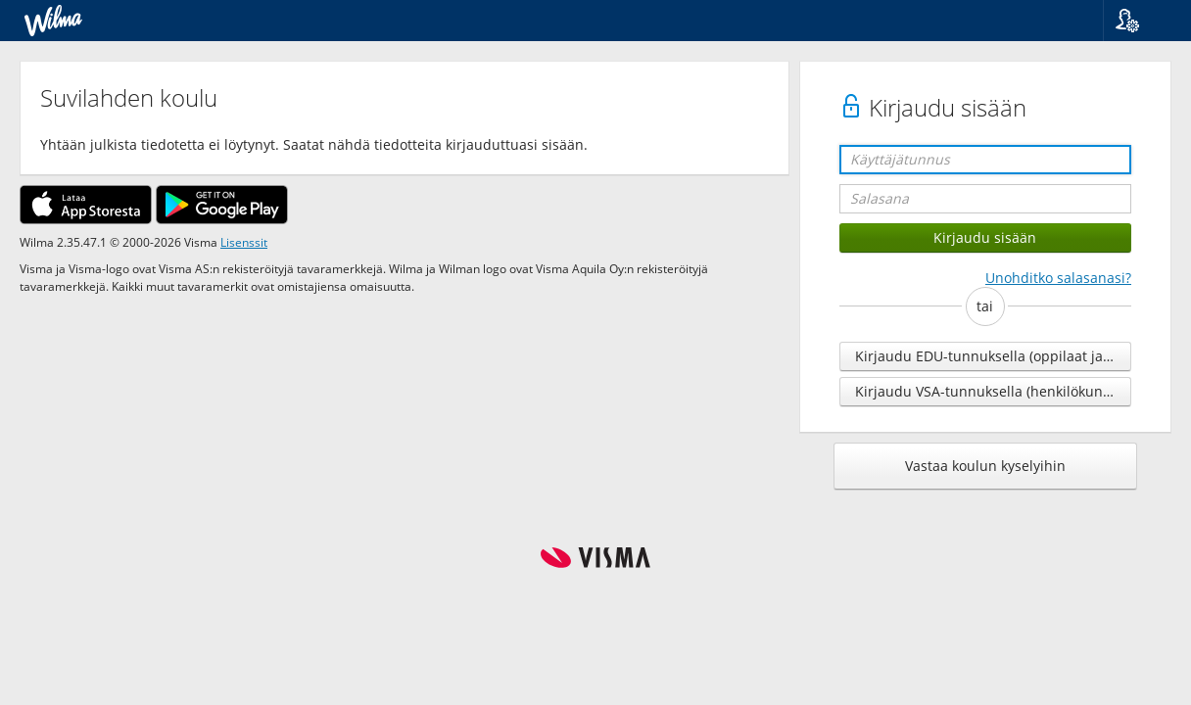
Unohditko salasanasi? (1058, 277)
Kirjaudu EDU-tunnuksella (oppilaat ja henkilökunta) (993, 356)
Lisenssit (243, 242)
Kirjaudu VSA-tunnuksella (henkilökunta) (987, 391)
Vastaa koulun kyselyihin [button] (985, 465)
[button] (1139, 20)
